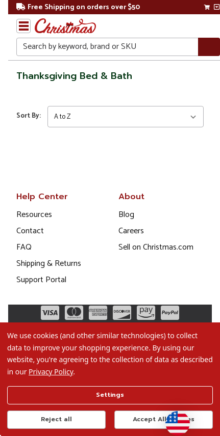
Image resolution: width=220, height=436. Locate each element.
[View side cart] (216, 7)
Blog (126, 215)
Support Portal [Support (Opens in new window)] (41, 280)
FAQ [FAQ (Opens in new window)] (24, 247)
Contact (30, 231)
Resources (34, 215)
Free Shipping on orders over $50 (78, 7)
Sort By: (28, 116)
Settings (110, 394)
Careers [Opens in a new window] (131, 231)
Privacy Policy (51, 371)
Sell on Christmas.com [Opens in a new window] (155, 247)
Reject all (56, 419)
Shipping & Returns (48, 263)
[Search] (209, 47)
